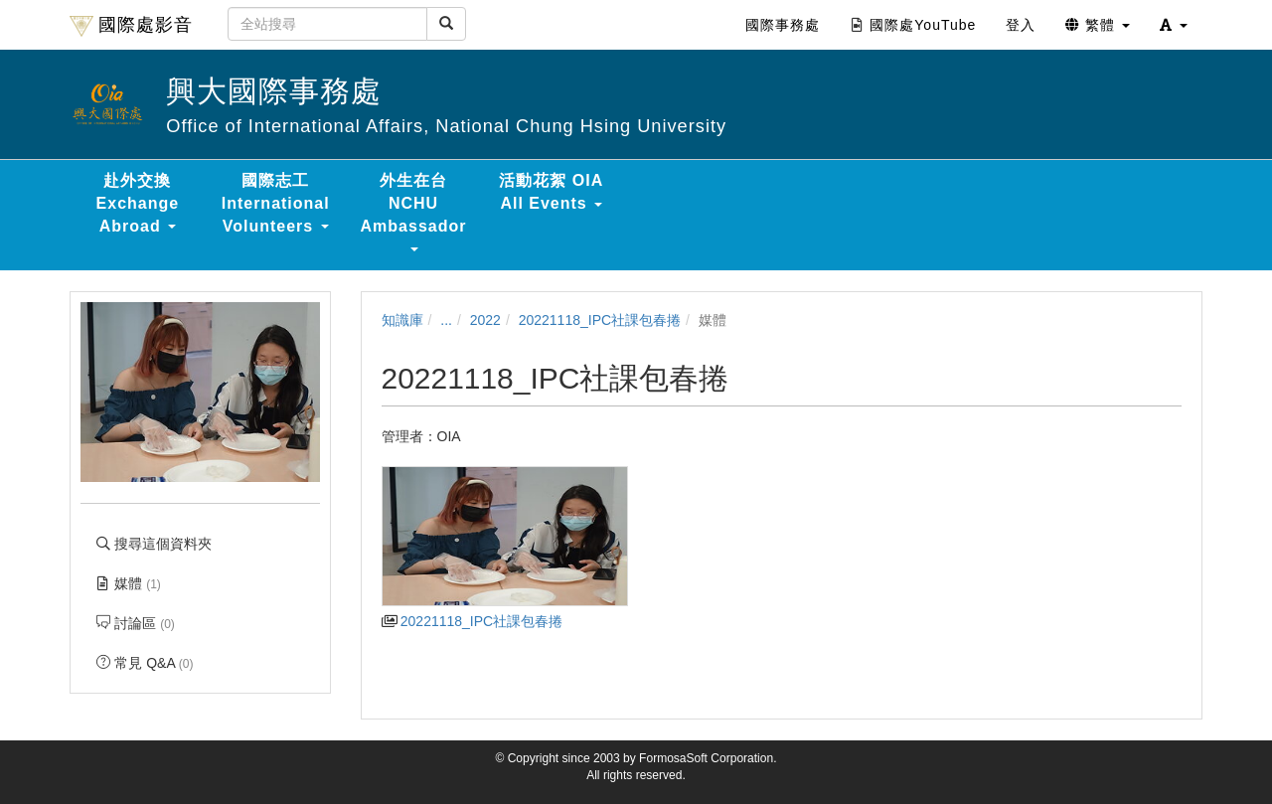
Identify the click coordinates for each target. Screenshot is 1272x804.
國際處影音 (131, 26)
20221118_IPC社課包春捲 (600, 320)
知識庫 (402, 320)
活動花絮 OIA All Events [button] (551, 192)
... (446, 320)
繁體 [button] (1097, 25)
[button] (1173, 25)
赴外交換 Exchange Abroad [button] (138, 203)
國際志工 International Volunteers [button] (276, 203)
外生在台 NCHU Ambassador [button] (414, 211)
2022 (485, 320)
